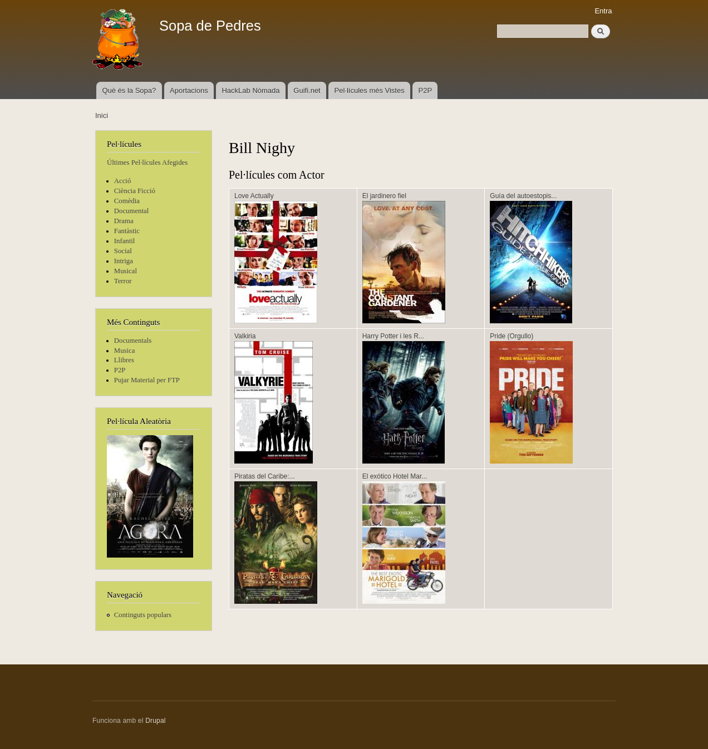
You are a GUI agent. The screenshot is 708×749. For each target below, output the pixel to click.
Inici (101, 115)
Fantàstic (127, 231)
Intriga (123, 261)
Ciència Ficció (134, 191)
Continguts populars (142, 615)
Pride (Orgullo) (511, 336)
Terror (123, 281)
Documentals (132, 340)
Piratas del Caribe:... (264, 476)
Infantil (124, 241)
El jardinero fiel (384, 196)
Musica (124, 350)
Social (123, 251)
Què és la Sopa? (129, 90)
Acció (122, 181)
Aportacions (189, 90)
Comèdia (127, 201)
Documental (131, 211)
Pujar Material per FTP (147, 380)
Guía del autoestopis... (523, 196)
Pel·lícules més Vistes (370, 90)
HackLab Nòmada (250, 90)
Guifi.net (306, 90)
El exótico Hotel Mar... (394, 476)
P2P (425, 90)
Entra (603, 11)
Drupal (155, 721)
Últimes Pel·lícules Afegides (147, 162)
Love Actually (254, 196)
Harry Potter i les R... (393, 336)
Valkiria (244, 336)
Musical (125, 271)
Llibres (124, 360)
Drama (124, 221)
